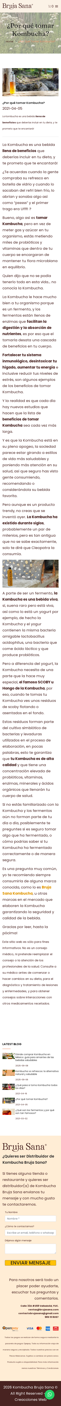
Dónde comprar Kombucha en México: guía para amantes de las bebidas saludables (34, 1057)
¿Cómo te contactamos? (19, 1226)
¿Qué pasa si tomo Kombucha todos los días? (36, 1087)
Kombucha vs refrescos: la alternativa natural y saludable (37, 1073)
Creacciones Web (31, 1399)
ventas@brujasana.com (43, 1309)
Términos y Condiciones (47, 1368)
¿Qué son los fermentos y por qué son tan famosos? (34, 1112)
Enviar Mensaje (31, 1263)
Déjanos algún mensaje (18, 1240)
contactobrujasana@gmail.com (38, 1313)
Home (9, 41)
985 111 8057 (52, 1317)
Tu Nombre (11, 1212)
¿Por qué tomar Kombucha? (31, 1099)
